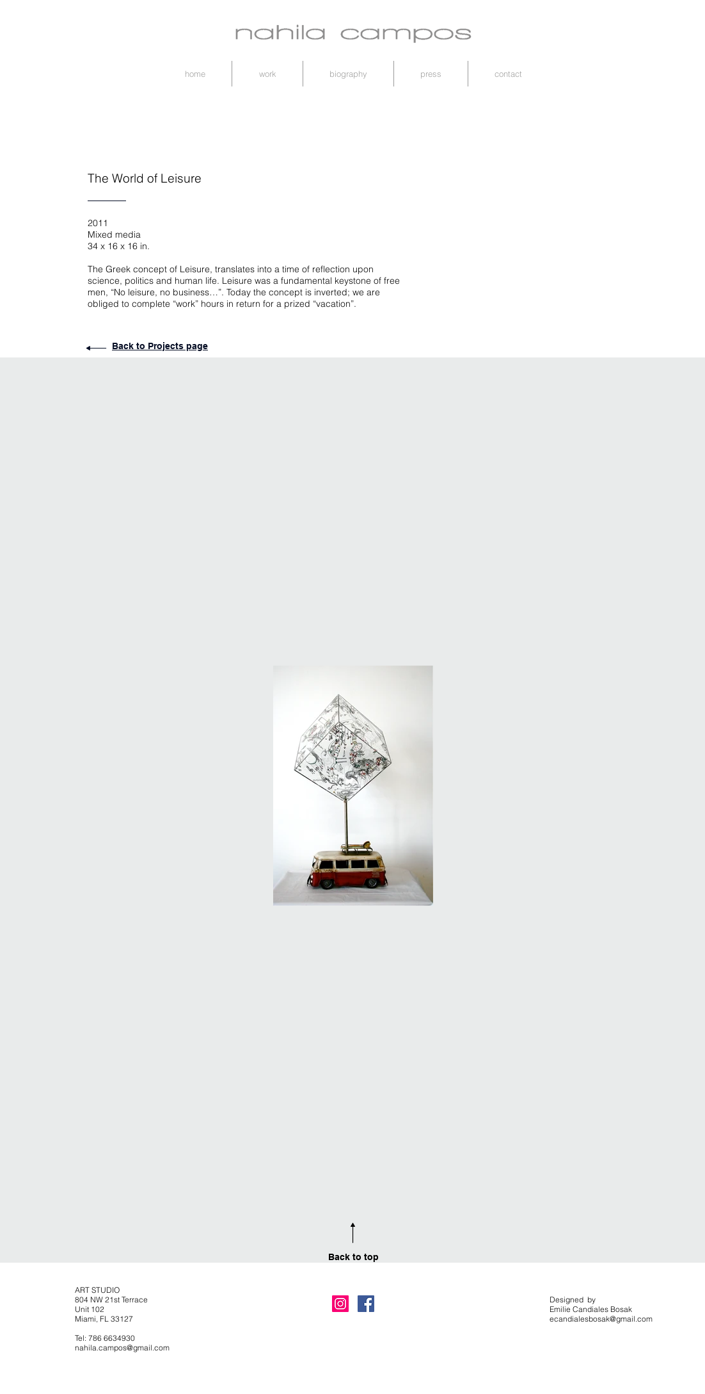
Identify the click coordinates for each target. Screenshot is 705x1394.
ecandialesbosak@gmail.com (601, 1319)
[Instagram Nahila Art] (340, 1303)
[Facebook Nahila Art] (366, 1303)
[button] (267, 73)
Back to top (353, 1257)
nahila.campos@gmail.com (122, 1347)
